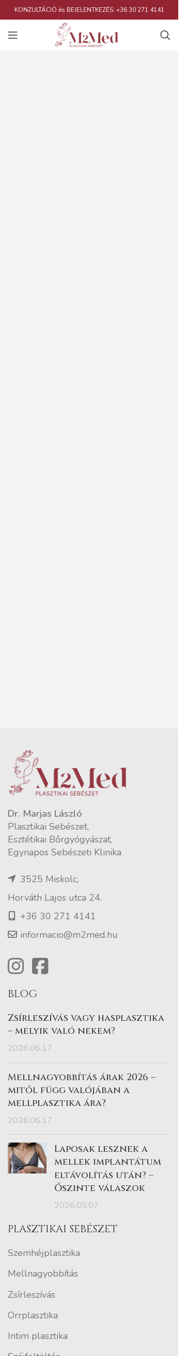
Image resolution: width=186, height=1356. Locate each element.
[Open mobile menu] (13, 35)
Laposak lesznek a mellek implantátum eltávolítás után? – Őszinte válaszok (107, 1169)
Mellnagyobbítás (43, 1273)
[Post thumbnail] (27, 1177)
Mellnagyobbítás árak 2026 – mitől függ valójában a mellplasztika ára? (82, 1090)
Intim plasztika (38, 1336)
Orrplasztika (33, 1315)
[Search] (165, 35)
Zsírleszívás (31, 1294)
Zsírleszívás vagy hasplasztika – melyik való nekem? (86, 1024)
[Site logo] (89, 34)
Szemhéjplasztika (44, 1253)
